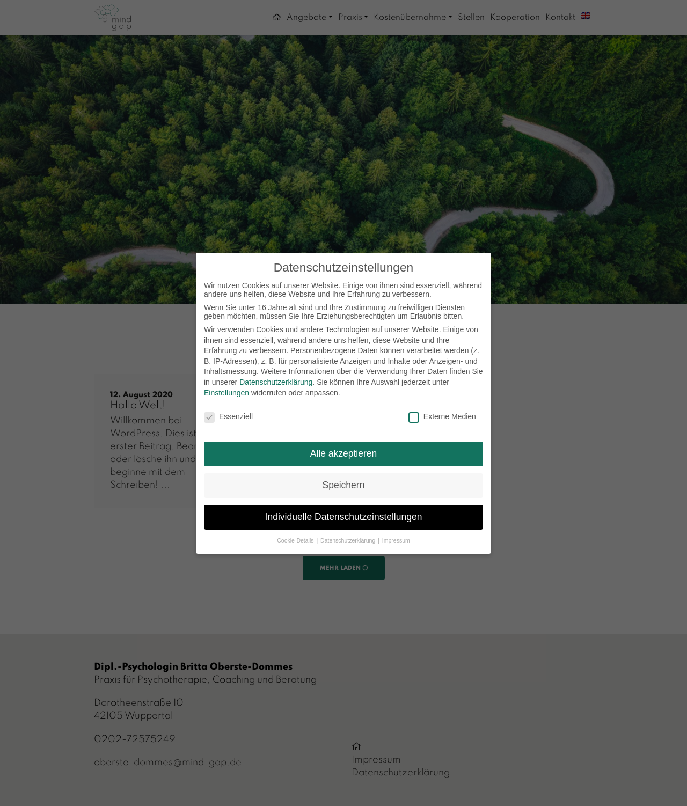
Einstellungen (226, 393)
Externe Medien (442, 416)
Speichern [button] (344, 485)
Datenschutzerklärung (275, 382)
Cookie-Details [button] (296, 540)
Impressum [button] (396, 540)
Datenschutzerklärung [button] (348, 540)
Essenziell (228, 416)
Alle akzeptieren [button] (343, 453)
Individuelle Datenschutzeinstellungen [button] (343, 516)
